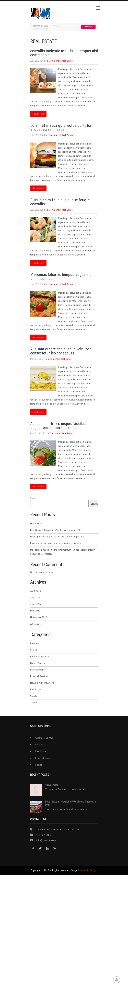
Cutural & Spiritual (39, 656)
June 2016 (35, 623)
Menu (98, 8)
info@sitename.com (46, 840)
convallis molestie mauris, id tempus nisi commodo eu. (64, 53)
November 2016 (38, 617)
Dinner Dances (37, 663)
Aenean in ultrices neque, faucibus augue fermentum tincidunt (58, 425)
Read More (38, 113)
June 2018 (35, 604)
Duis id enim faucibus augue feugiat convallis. (60, 202)
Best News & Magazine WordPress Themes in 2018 (56, 530)
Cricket (33, 649)
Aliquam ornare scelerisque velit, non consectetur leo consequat (60, 351)
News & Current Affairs (42, 682)
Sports (33, 695)
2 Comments (52, 358)
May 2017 (35, 610)
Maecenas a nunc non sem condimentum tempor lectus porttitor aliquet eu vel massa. (62, 551)
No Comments (52, 60)
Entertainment (37, 669)
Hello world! (36, 523)
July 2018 (35, 597)
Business (34, 643)
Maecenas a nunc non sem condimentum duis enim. (56, 543)
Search (33, 498)
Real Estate (67, 60)
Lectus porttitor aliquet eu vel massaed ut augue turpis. (58, 536)
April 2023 (35, 590)
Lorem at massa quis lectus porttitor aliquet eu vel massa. (60, 127)
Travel (33, 702)
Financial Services (39, 676)
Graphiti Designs (89, 870)
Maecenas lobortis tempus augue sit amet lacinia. (60, 276)
